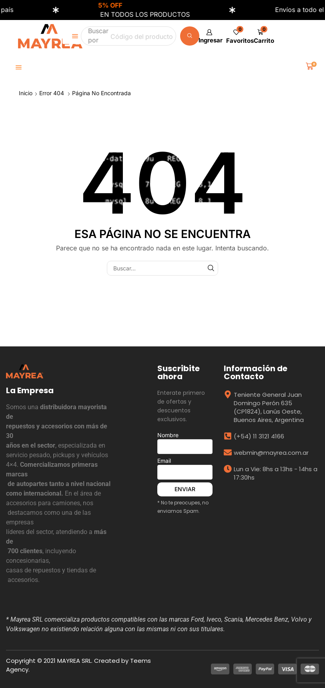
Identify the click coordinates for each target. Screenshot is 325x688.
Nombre (185, 443)
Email (185, 468)
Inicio (25, 93)
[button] (209, 36)
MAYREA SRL (74, 660)
